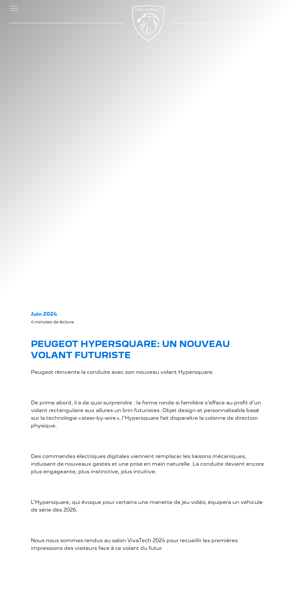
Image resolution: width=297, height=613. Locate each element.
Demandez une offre (119, 440)
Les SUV (48, 471)
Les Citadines (54, 465)
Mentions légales (226, 446)
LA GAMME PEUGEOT (54, 429)
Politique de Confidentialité (223, 456)
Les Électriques (57, 446)
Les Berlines (52, 478)
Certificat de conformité (108, 456)
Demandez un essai (119, 446)
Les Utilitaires (54, 484)
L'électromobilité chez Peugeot (114, 468)
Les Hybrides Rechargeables (56, 455)
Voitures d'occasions (231, 440)
